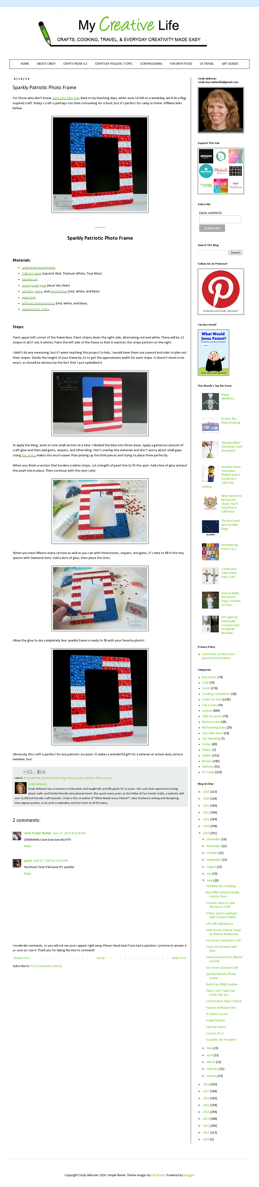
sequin (107, 778)
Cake (205, 683)
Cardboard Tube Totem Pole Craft (229, 573)
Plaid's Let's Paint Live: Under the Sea (221, 993)
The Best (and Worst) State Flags (230, 525)
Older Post (179, 958)
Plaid (99, 778)
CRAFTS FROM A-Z (75, 64)
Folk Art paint (32, 273)
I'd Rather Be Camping (221, 886)
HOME (25, 64)
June (210, 880)
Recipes (207, 761)
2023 (206, 806)
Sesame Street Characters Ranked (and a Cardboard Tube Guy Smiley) (221, 477)
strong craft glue (34, 285)
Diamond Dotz (50, 778)
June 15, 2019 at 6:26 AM (69, 833)
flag (63, 778)
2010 (206, 1139)
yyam (28, 861)
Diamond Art (32, 778)
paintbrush (30, 279)
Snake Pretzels (215, 1020)
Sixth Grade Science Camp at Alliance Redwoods (223, 932)
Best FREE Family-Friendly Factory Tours (222, 894)
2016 (206, 1098)
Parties (206, 744)
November (214, 846)
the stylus (29, 455)
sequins (27, 291)
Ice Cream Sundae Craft (222, 968)
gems (38, 291)
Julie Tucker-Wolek (37, 833)
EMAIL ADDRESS (210, 213)
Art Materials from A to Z (230, 547)
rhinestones (59, 291)
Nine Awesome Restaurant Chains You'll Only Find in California (231, 504)
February (213, 1069)
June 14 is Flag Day (65, 98)
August (212, 867)
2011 (206, 1133)
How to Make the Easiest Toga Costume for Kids (231, 599)
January (212, 1076)
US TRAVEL (207, 64)
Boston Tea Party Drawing (230, 421)
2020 (206, 826)
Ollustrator (158, 1175)
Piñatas (207, 750)
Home (101, 958)
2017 (206, 1091)
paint (79, 778)
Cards (206, 688)
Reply (27, 846)
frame (70, 778)
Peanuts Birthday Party (221, 1008)
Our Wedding (211, 739)
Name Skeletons (227, 397)
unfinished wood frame (38, 268)
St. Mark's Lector (217, 1014)
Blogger (188, 1175)
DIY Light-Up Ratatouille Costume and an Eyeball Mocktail (230, 625)
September (214, 860)
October (213, 853)
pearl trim (29, 297)
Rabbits (207, 755)
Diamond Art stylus (35, 309)
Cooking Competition (216, 694)
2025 (206, 792)
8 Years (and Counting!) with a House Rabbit (221, 915)
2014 (206, 1112)
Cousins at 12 (215, 1033)
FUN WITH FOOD (181, 64)
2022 (206, 812)
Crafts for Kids (212, 699)
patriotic (89, 778)
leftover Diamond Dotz (38, 303)
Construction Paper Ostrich (224, 1001)
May (210, 1048)
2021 (206, 819)
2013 (206, 1119)
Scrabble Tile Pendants (221, 1040)
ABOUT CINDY (46, 64)
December (214, 839)
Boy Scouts (209, 677)
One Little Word (212, 733)
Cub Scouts (209, 705)
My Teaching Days (214, 727)
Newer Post (21, 958)
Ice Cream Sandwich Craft (223, 940)
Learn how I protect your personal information (218, 656)
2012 (206, 1126)
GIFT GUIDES (230, 64)
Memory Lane (211, 722)
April (210, 1055)
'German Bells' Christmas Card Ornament (231, 447)
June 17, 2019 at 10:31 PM (50, 861)
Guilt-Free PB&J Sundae (221, 984)
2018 (206, 1084)
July (209, 874)
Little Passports (212, 716)
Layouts (207, 711)
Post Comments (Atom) (46, 966)
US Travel (208, 772)
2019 (206, 833)
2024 (206, 799)
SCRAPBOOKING (151, 64)
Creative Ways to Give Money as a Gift (220, 905)
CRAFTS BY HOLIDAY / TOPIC (114, 64)
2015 (206, 1105)
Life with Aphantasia (219, 924)
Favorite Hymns (216, 1027)
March (211, 1062)
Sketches (208, 767)
